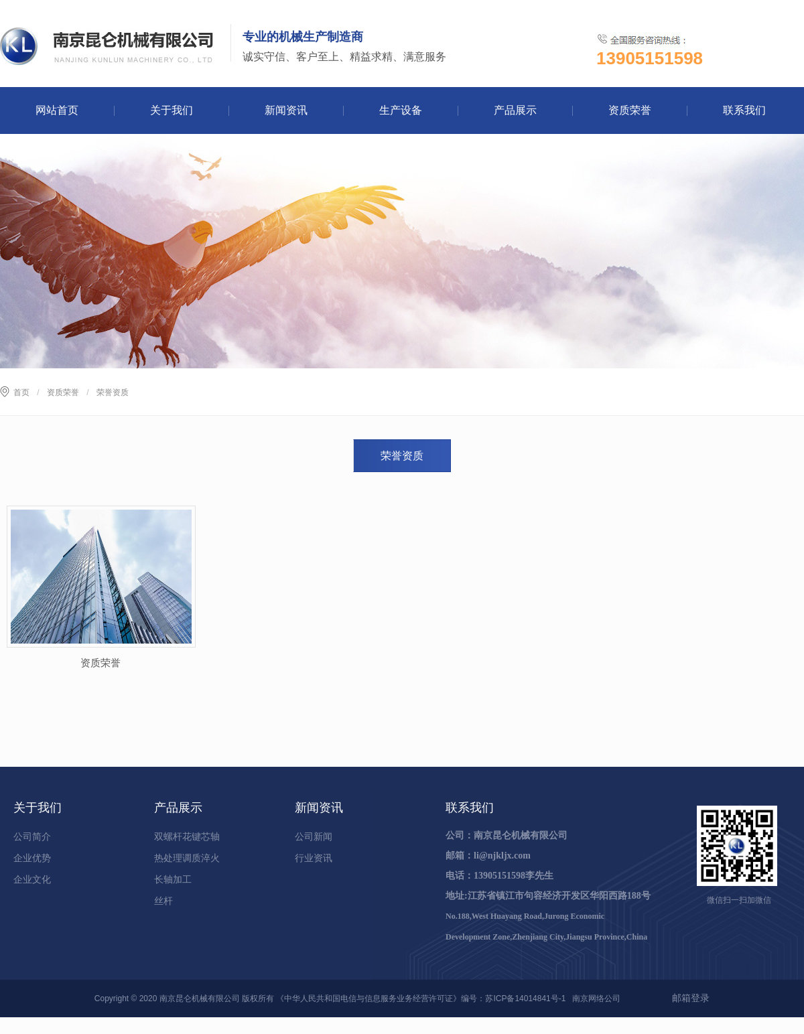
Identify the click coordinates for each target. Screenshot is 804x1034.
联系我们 (744, 110)
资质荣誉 (629, 110)
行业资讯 (313, 858)
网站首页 (57, 110)
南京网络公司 (596, 998)
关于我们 (171, 110)
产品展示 (515, 110)
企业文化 (32, 879)
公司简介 (32, 836)
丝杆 (163, 900)
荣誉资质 (402, 455)
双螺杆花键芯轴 (187, 836)
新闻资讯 (286, 110)
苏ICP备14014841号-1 (525, 998)
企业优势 (32, 858)
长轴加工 (173, 879)
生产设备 (400, 110)
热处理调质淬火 (187, 858)
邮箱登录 (691, 997)
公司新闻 (313, 836)
